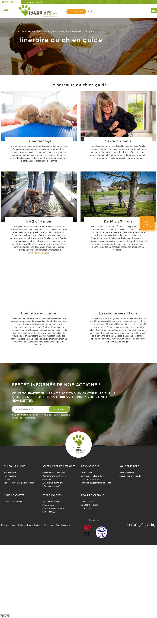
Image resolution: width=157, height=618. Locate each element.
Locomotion (47, 479)
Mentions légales (8, 525)
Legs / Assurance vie (90, 479)
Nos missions (10, 476)
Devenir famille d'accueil (39, 252)
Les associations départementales (19, 482)
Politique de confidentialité (30, 525)
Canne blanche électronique (54, 476)
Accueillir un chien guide (130, 476)
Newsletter (33, 2)
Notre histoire (10, 472)
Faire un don (147, 226)
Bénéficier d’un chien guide (53, 472)
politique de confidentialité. (23, 417)
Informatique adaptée (51, 486)
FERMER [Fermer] (5, 616)
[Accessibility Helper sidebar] (154, 11)
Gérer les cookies (63, 525)
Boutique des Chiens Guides (93, 476)
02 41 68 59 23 (12, 2)
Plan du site (48, 525)
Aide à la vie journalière (52, 482)
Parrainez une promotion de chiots (96, 482)
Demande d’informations (14, 501)
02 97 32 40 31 (87, 508)
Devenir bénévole (127, 472)
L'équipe (7, 479)
